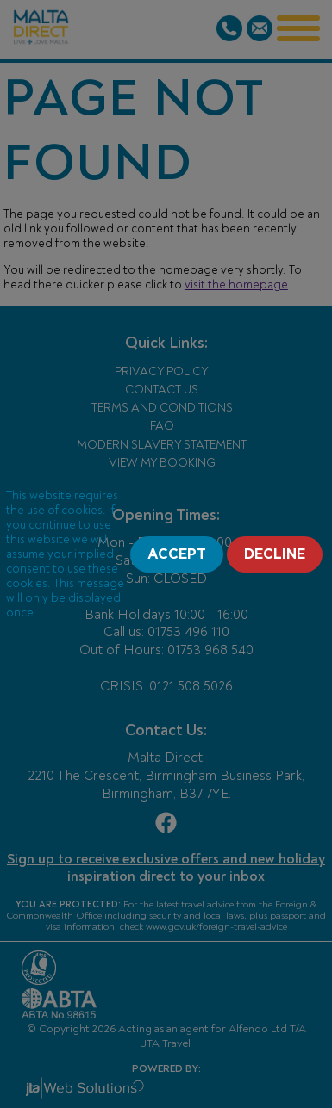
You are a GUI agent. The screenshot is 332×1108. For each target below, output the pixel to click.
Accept (176, 554)
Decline (274, 554)
